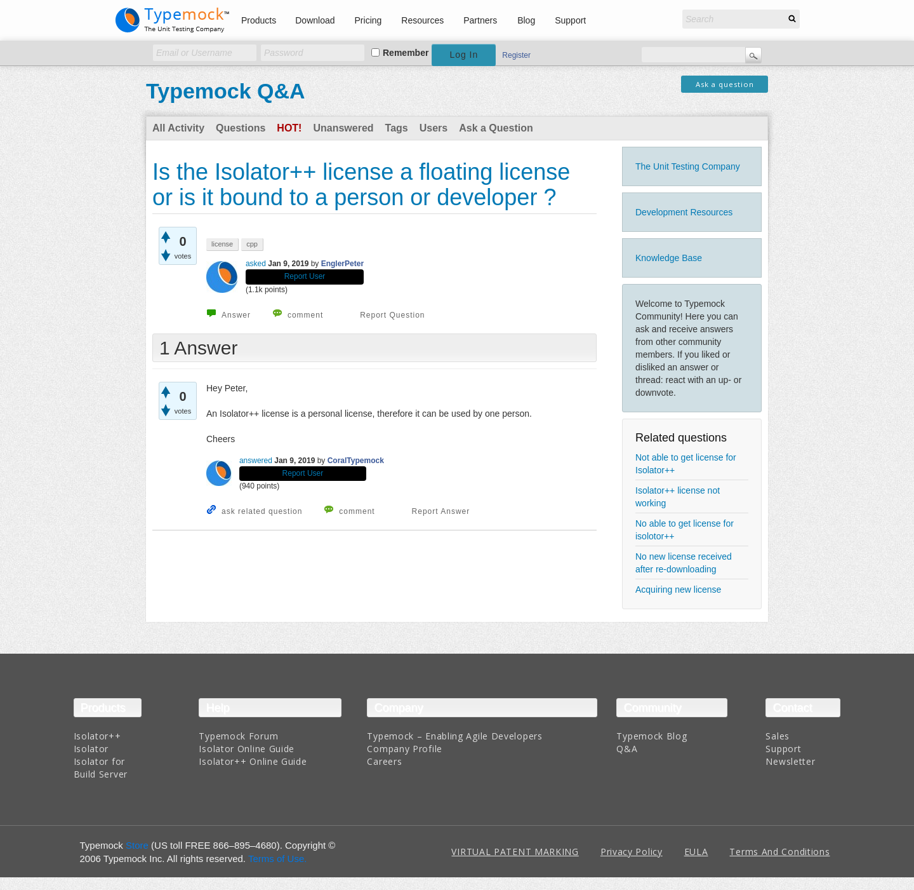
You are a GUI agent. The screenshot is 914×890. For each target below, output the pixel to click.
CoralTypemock (356, 460)
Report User (305, 276)
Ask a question (725, 84)
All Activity (178, 128)
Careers (384, 761)
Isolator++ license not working (677, 496)
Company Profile (404, 749)
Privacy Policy (631, 851)
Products (258, 20)
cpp (252, 244)
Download (314, 20)
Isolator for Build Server (101, 767)
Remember (405, 52)
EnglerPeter (342, 263)
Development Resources (683, 212)
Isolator (91, 749)
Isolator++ (97, 736)
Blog (526, 20)
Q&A (626, 749)
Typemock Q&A (225, 91)
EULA (696, 851)
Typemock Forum (238, 736)
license (222, 244)
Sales (777, 736)
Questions (240, 128)
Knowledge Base (668, 258)
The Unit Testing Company (687, 166)
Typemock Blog (651, 736)
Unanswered (343, 128)
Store (137, 845)
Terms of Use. (277, 858)
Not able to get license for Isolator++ (685, 463)
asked (256, 263)
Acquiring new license (678, 589)
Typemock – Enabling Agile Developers (454, 736)
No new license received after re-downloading (683, 562)
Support (570, 20)
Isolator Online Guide (247, 749)
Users (433, 128)
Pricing (368, 20)
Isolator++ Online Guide (253, 761)
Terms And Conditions (779, 851)
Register (516, 55)
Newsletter (790, 761)
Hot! (289, 128)
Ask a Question (496, 128)
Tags (396, 128)
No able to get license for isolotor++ (684, 529)
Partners (480, 20)
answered (255, 460)
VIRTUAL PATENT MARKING (514, 851)
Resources (422, 20)
